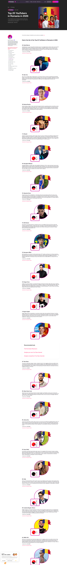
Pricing (31, 1)
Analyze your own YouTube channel (33, 352)
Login (45, 1)
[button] (17, 1)
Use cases (34, 1)
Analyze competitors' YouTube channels (34, 356)
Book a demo (49, 1)
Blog (8, 7)
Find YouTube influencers (30, 348)
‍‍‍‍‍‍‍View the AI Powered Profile (26, 53)
